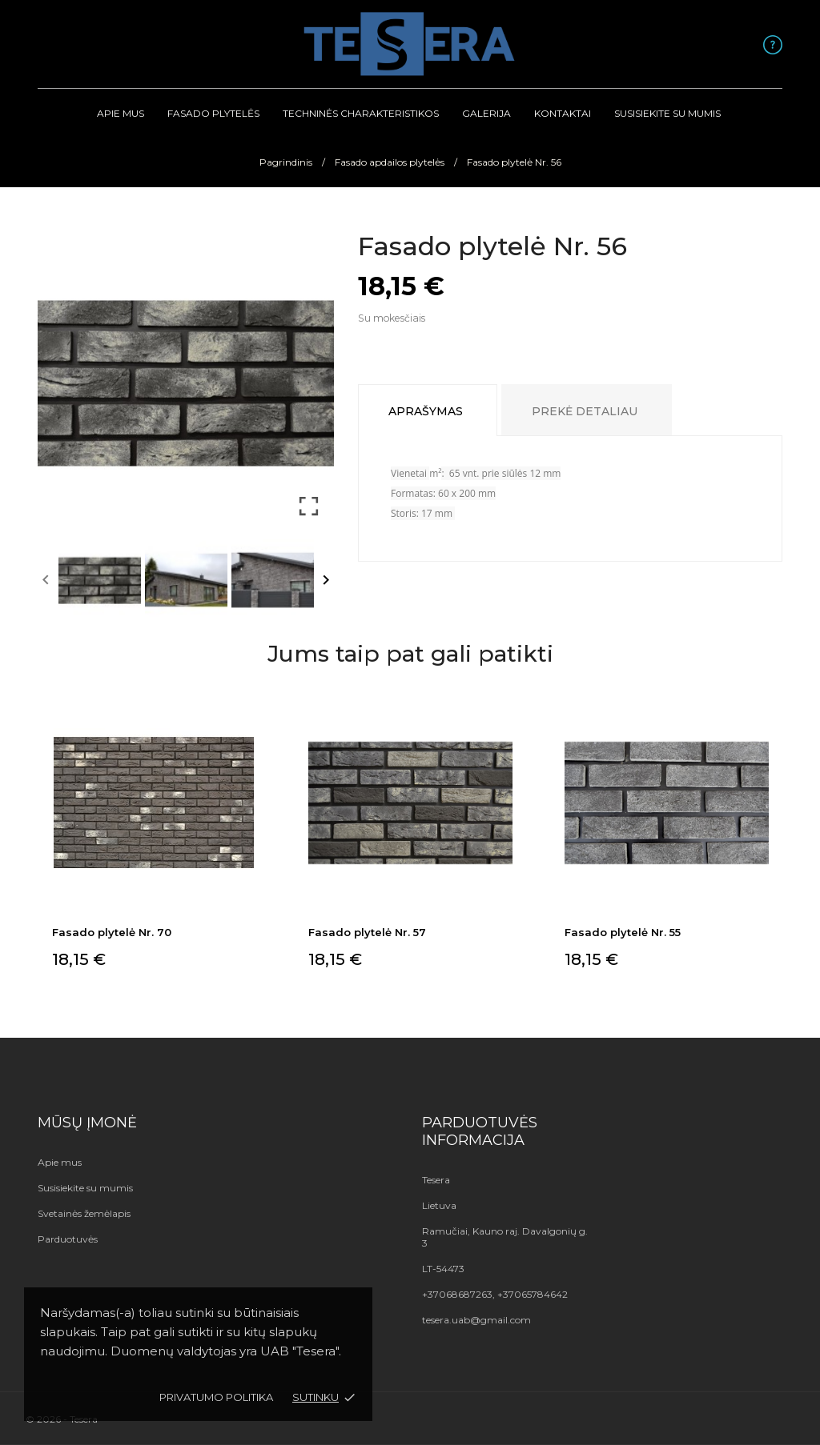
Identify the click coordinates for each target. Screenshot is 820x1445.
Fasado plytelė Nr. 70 (111, 932)
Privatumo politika (216, 1397)
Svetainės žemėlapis (84, 1213)
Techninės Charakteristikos (361, 113)
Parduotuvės (68, 1239)
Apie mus (120, 113)
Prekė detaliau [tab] (584, 411)
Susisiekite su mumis (667, 113)
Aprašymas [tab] (425, 411)
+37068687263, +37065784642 (495, 1294)
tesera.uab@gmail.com (476, 1320)
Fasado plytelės (213, 113)
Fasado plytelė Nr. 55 (623, 932)
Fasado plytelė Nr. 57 (367, 932)
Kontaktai (562, 113)
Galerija (486, 113)
